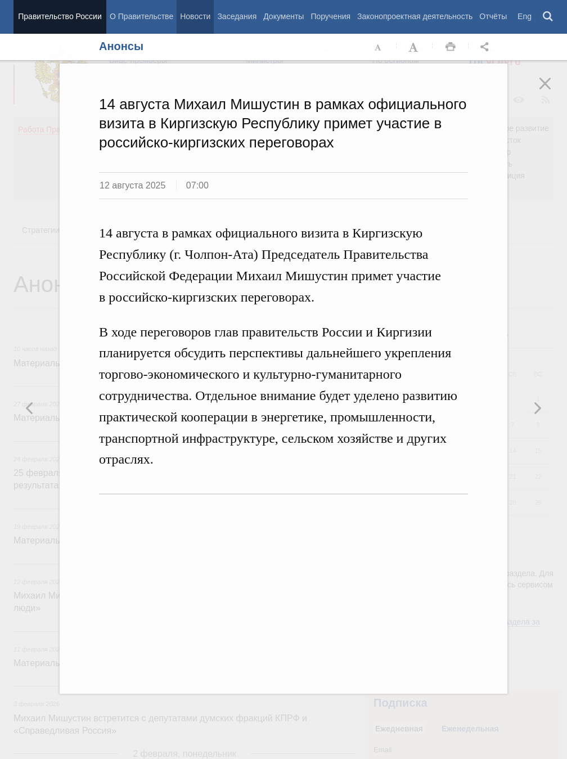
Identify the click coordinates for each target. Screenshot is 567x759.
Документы (283, 16)
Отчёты (493, 16)
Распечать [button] (450, 47)
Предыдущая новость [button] (537, 408)
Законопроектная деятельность (414, 16)
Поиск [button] (548, 17)
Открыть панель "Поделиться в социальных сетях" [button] (486, 47)
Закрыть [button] (552, 91)
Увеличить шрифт (414, 47)
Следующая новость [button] (30, 408)
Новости (195, 16)
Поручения (330, 16)
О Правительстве (141, 16)
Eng (525, 16)
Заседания (236, 16)
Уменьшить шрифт (378, 47)
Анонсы (121, 46)
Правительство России (59, 16)
